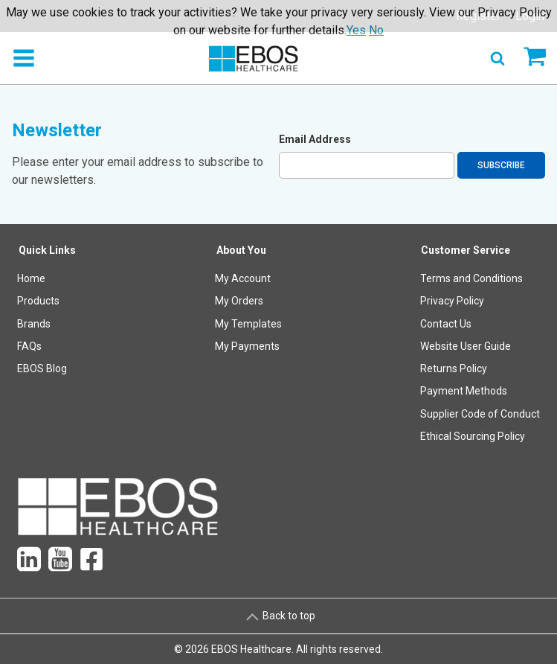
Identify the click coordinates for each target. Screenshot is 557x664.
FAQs (29, 346)
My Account (243, 278)
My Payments (247, 346)
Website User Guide (465, 346)
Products (38, 301)
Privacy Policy (452, 301)
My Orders (239, 301)
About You (241, 250)
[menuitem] (47, 346)
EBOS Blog (42, 368)
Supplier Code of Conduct (480, 414)
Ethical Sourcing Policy (472, 436)
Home (31, 278)
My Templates (248, 324)
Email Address (315, 139)
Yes (356, 30)
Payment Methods (463, 391)
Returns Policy (453, 368)
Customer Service (465, 250)
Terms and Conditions (471, 278)
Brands (34, 324)
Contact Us (445, 324)
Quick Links (47, 250)
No (376, 30)
